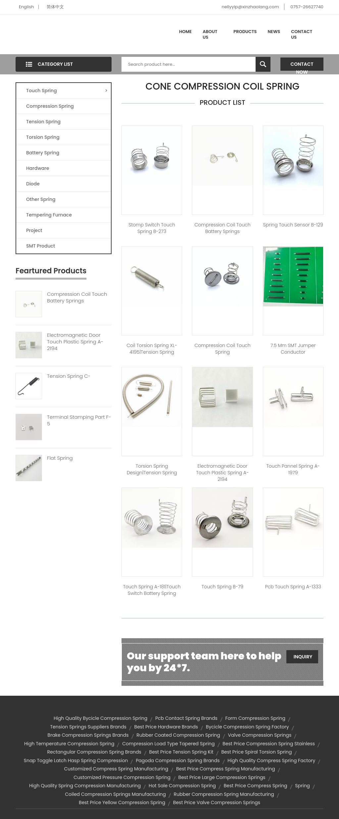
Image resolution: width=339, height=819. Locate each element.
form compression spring (255, 718)
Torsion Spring (43, 137)
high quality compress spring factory (271, 760)
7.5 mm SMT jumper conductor (293, 348)
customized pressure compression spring (121, 777)
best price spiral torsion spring (256, 752)
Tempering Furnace (49, 215)
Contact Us (301, 34)
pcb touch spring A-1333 (293, 586)
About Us (210, 34)
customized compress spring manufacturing (116, 768)
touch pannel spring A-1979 (293, 469)
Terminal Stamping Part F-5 (79, 420)
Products (245, 31)
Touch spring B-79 (222, 586)
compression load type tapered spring (168, 743)
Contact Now (302, 66)
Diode (33, 183)
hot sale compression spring (182, 785)
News (274, 31)
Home (185, 31)
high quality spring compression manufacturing (85, 785)
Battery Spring (42, 152)
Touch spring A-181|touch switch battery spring (152, 590)
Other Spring (41, 199)
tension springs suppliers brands (88, 726)
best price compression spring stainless (268, 743)
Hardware (37, 168)
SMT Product (40, 246)
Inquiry (303, 656)
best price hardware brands (166, 726)
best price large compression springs (222, 777)
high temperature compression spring (69, 743)
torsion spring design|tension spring (152, 469)
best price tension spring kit (181, 752)
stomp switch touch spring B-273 (151, 228)
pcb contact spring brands (186, 718)
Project (34, 230)
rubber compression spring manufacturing (224, 794)
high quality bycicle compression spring (100, 718)
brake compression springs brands (88, 735)
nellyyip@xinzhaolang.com (250, 7)
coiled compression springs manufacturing (115, 794)
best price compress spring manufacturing (225, 768)
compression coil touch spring (222, 348)
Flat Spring (60, 458)
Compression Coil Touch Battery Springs (77, 297)
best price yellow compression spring (122, 802)
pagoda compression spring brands (177, 760)
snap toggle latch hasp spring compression (76, 760)
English (26, 7)
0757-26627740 (306, 7)
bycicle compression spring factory (247, 726)
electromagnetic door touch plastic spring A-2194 (222, 473)
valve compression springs (259, 735)
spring (302, 785)
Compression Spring (50, 106)
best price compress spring (255, 785)
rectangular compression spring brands (94, 752)
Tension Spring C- (69, 376)
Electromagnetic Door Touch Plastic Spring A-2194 (75, 342)
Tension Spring (43, 121)
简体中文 (55, 7)
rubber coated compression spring (178, 735)
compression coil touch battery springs (222, 228)
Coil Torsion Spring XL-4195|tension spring (151, 348)
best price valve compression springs (216, 802)
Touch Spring (67, 90)
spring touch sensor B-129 (293, 224)
